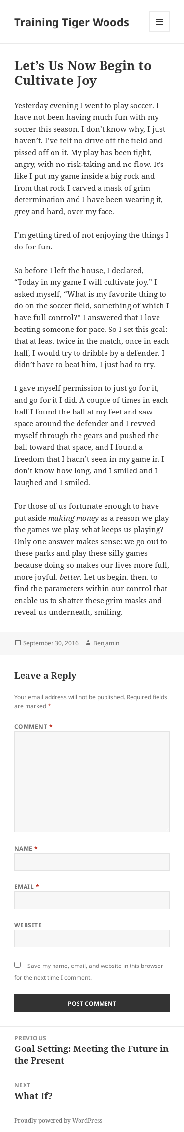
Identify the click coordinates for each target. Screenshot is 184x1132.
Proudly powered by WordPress (58, 1120)
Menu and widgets (160, 31)
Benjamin (106, 643)
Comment (33, 726)
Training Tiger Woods (71, 21)
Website (28, 925)
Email (26, 887)
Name (26, 848)
